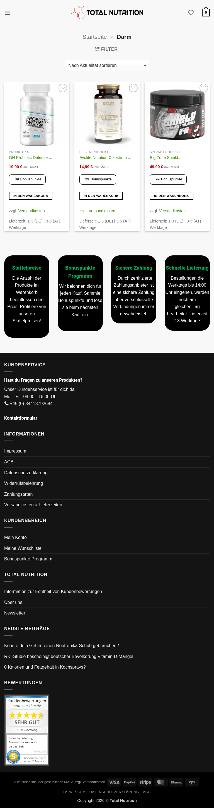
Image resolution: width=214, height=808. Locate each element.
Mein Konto (15, 537)
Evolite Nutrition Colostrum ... (105, 157)
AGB (9, 461)
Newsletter (14, 613)
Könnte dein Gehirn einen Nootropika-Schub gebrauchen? (61, 645)
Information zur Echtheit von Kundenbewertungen (53, 591)
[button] (7, 12)
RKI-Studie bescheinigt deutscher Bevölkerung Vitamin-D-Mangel (68, 656)
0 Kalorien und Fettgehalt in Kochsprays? (45, 667)
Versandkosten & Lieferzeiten (33, 504)
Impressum (15, 451)
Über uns (13, 602)
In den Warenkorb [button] (30, 195)
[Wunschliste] (191, 12)
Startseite (94, 36)
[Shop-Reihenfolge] (107, 65)
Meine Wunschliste (23, 548)
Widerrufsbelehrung (23, 483)
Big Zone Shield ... (166, 157)
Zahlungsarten (18, 494)
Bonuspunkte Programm (28, 559)
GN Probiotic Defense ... (30, 157)
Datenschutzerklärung (26, 472)
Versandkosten (31, 211)
